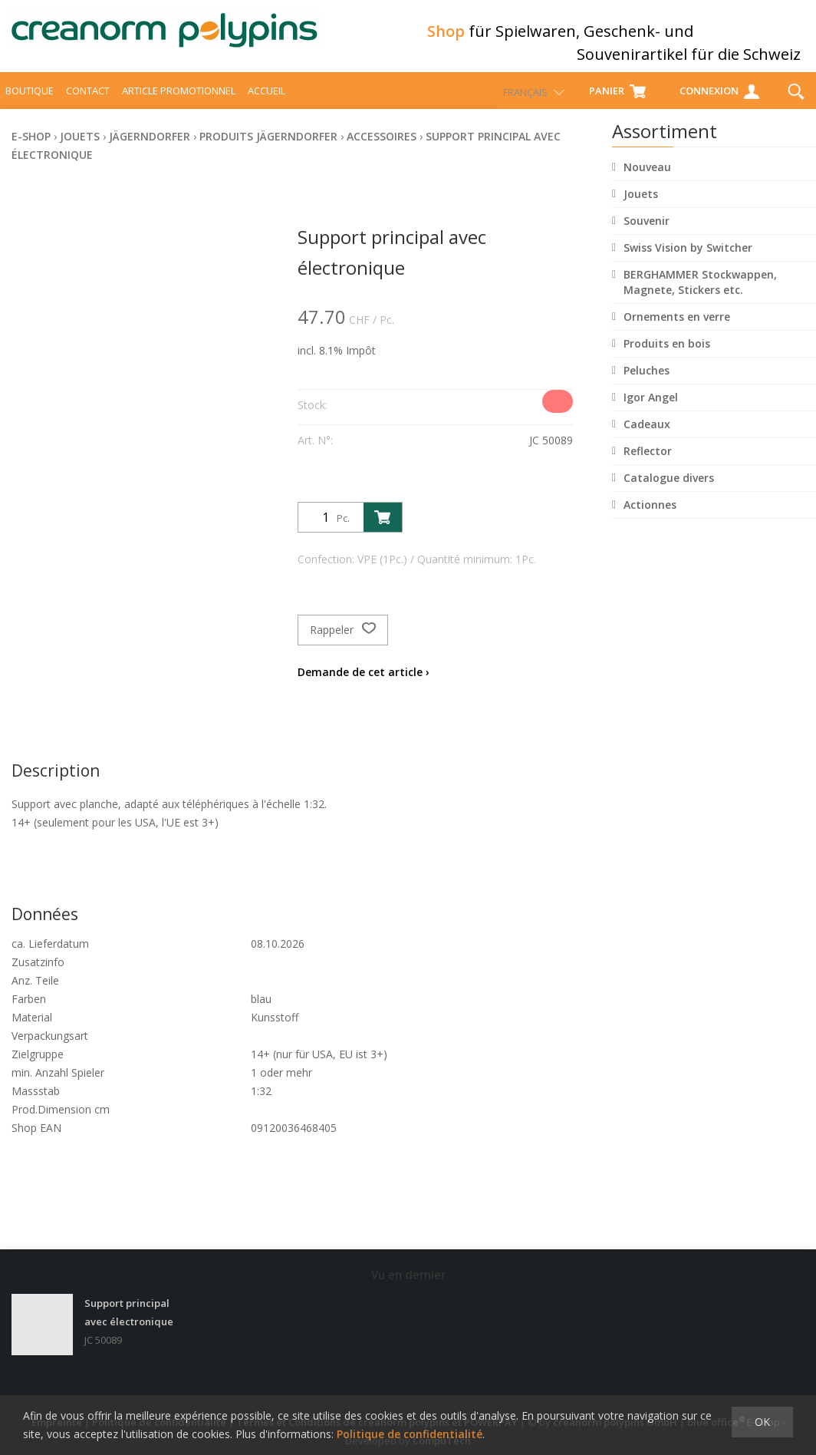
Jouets (641, 207)
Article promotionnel (178, 104)
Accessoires (381, 150)
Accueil (266, 104)
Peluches (647, 384)
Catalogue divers (669, 491)
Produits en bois (667, 357)
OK (762, 1421)
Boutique (29, 104)
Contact (88, 104)
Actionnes (650, 518)
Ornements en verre (677, 330)
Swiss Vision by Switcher (688, 261)
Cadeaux (647, 438)
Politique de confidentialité (409, 1434)
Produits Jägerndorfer (268, 150)
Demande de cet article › (363, 685)
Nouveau (647, 180)
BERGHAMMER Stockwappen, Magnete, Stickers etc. (700, 296)
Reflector (648, 464)
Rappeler (343, 643)
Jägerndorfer (149, 150)
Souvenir (647, 234)
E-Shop (31, 150)
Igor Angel (651, 411)
